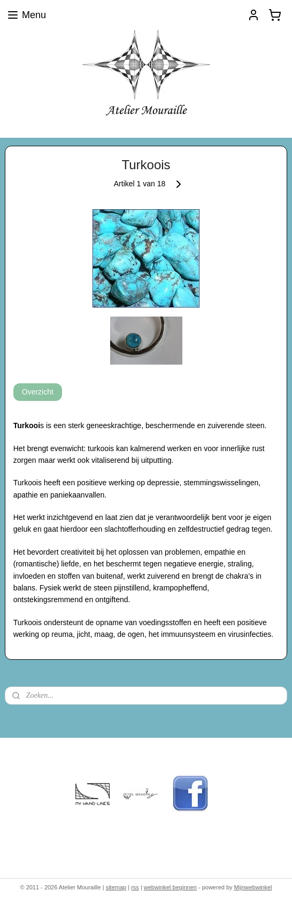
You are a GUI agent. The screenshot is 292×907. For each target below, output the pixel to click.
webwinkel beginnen (170, 887)
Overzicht (37, 392)
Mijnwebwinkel (253, 887)
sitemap (116, 887)
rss (135, 887)
